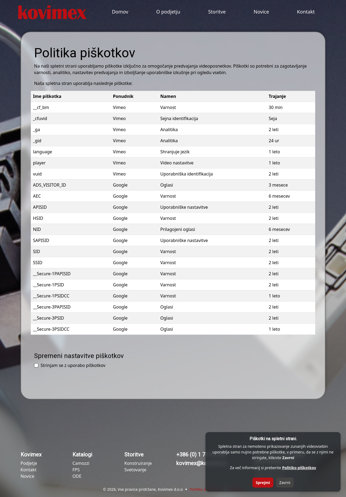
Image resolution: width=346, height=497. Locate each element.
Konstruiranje (138, 463)
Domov (120, 11)
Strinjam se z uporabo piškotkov (73, 365)
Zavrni (284, 482)
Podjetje (29, 463)
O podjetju (168, 11)
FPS (76, 470)
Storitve (217, 11)
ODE (76, 476)
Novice (261, 11)
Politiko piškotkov (299, 467)
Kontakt (306, 11)
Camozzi (80, 463)
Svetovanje (135, 470)
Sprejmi (263, 482)
